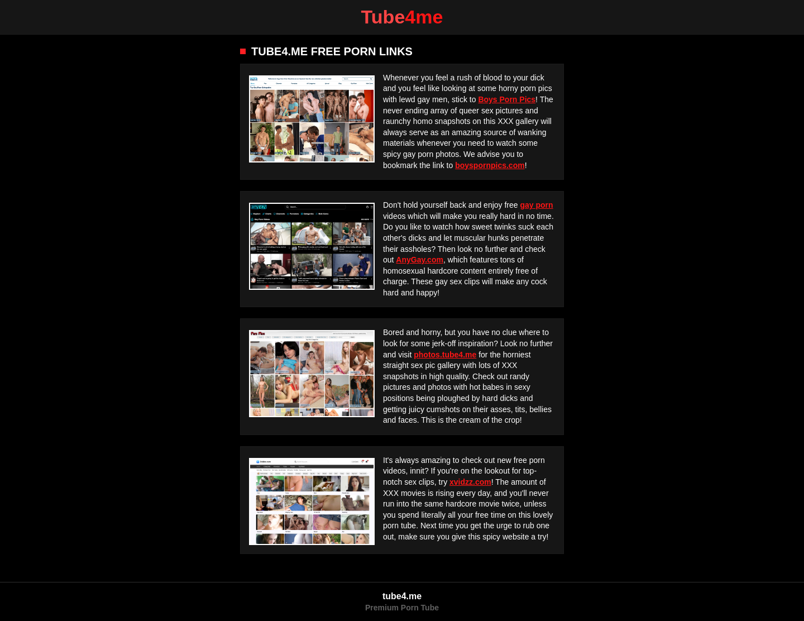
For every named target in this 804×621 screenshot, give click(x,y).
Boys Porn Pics (506, 99)
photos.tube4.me (445, 354)
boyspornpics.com (489, 165)
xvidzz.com (470, 481)
